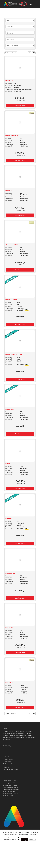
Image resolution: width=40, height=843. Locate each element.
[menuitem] (30, 4)
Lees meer (32, 840)
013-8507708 (8, 767)
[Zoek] (30, 4)
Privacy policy (7, 746)
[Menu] (34, 4)
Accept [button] (24, 840)
